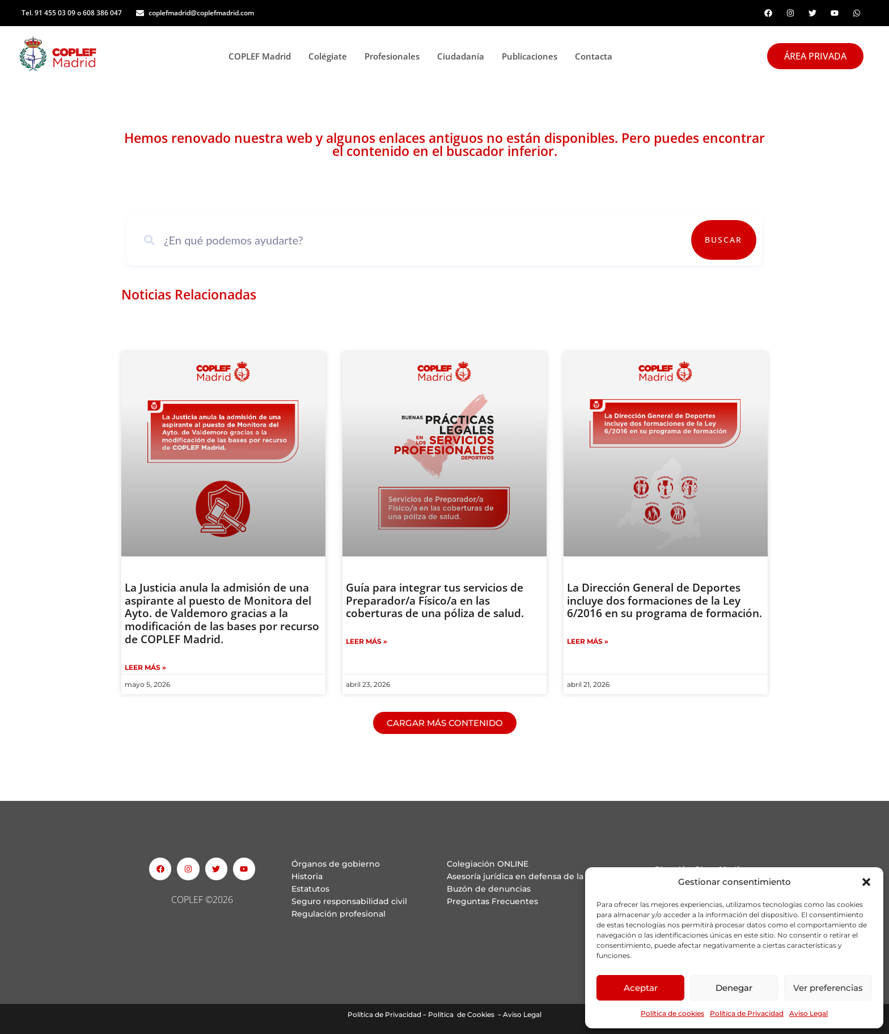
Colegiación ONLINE (487, 864)
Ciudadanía (463, 56)
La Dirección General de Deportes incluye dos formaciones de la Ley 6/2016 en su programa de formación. (664, 600)
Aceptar (641, 987)
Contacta (593, 56)
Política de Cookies (461, 1014)
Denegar (734, 987)
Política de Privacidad (747, 1013)
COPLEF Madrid (262, 56)
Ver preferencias (828, 987)
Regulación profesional (338, 914)
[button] (866, 882)
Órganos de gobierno (335, 864)
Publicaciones (533, 56)
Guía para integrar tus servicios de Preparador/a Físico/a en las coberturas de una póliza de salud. (435, 600)
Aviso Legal (808, 1013)
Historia (307, 876)
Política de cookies (672, 1013)
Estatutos (310, 889)
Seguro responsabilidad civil (349, 901)
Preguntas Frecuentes (492, 901)
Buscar (723, 239)
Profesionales (395, 56)
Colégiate (330, 56)
